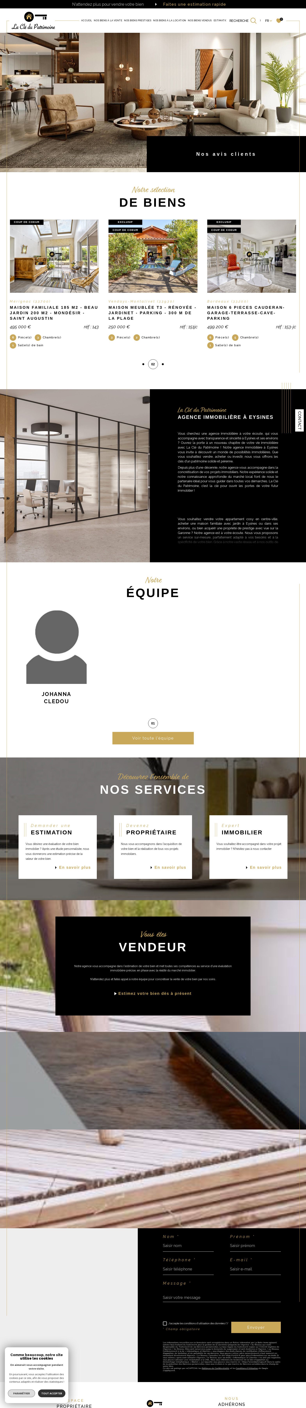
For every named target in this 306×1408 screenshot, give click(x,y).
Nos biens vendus (200, 20)
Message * (177, 1283)
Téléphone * (179, 1260)
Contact (299, 420)
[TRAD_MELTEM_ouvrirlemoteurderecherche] (243, 20)
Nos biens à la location (169, 20)
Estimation (221, 20)
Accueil (86, 20)
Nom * (171, 1237)
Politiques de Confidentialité (215, 1368)
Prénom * (242, 1237)
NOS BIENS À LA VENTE (108, 20)
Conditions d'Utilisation (247, 1368)
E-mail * (241, 1260)
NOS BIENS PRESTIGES (137, 20)
